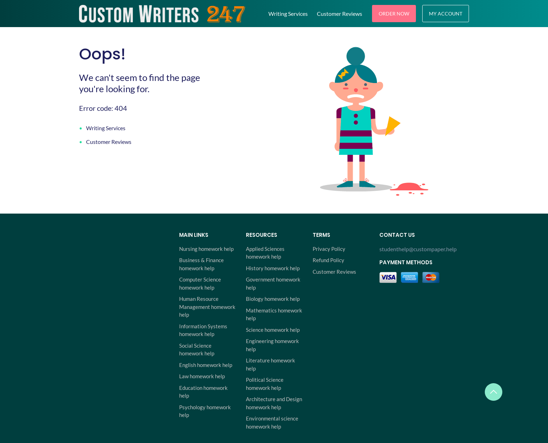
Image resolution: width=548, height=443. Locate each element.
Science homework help (273, 330)
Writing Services (288, 13)
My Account (445, 14)
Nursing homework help (206, 249)
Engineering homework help (272, 345)
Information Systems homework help (203, 330)
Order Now (394, 14)
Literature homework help (270, 364)
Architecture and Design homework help (274, 403)
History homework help (273, 268)
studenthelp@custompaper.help (418, 249)
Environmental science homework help (272, 422)
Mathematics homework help (274, 314)
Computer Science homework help (200, 283)
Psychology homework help (205, 411)
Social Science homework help (196, 349)
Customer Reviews (339, 13)
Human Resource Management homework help (207, 307)
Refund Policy (328, 260)
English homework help (205, 365)
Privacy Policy (329, 249)
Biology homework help (273, 299)
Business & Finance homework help (201, 264)
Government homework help (273, 283)
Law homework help (202, 376)
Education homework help (203, 392)
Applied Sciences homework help (265, 253)
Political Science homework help (264, 383)
